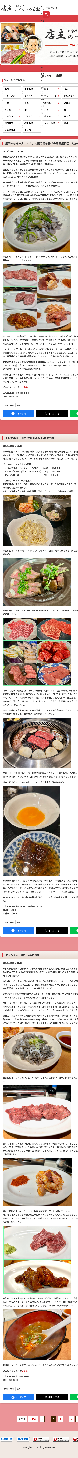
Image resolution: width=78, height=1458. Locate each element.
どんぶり (28, 116)
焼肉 (18, 405)
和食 (46, 89)
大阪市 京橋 (9, 405)
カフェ (8, 109)
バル (46, 109)
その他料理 (10, 129)
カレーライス (50, 95)
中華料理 (28, 89)
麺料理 (47, 102)
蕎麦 (26, 102)
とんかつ (9, 116)
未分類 (27, 129)
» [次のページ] (71, 1419)
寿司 (7, 89)
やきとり (28, 95)
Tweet (51, 413)
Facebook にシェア (18, 413)
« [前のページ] (42, 1419)
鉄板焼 (47, 116)
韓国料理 (9, 123)
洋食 (7, 102)
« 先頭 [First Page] (33, 1419)
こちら (25, 387)
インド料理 (49, 123)
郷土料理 (28, 123)
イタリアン (10, 95)
